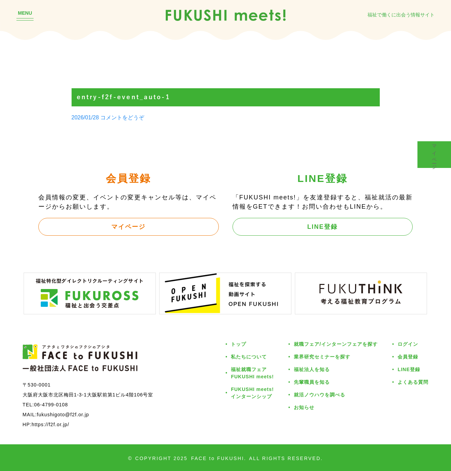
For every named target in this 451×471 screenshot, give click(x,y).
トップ (238, 344)
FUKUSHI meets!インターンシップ (252, 392)
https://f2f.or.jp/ (50, 424)
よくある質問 (413, 382)
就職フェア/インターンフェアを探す (336, 344)
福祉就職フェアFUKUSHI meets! (252, 373)
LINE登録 (322, 226)
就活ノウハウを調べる (319, 394)
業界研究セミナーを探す (322, 356)
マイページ (128, 226)
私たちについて (249, 356)
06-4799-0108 (51, 404)
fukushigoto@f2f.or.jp (63, 414)
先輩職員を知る (312, 382)
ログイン (408, 344)
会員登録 (408, 356)
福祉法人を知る (312, 369)
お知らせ (304, 407)
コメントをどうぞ (122, 117)
